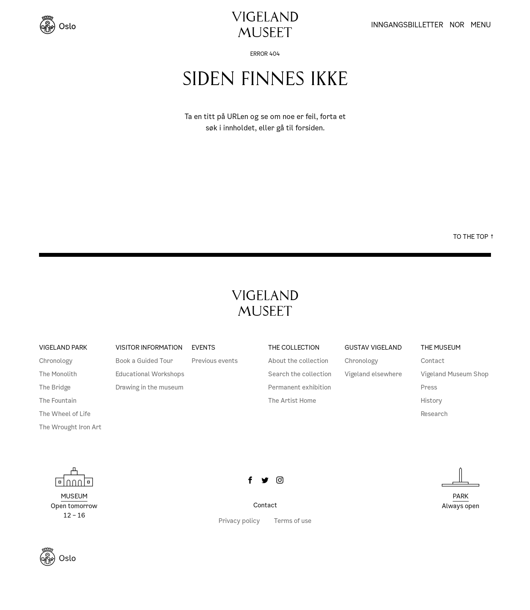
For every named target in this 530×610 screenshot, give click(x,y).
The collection (294, 347)
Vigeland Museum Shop (455, 374)
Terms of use (292, 520)
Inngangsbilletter (407, 25)
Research (434, 413)
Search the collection (299, 374)
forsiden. (310, 128)
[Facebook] (250, 480)
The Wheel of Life (65, 413)
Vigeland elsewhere (373, 374)
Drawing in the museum (149, 387)
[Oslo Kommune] (265, 557)
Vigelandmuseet (265, 24)
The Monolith (58, 374)
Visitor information (149, 347)
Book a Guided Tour (144, 360)
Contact (433, 360)
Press (429, 387)
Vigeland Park (63, 347)
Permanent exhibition (299, 387)
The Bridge (55, 387)
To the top (473, 236)
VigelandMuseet (265, 303)
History (431, 400)
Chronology (56, 360)
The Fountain (57, 400)
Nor (457, 24)
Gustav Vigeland (373, 347)
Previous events (215, 360)
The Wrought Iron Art (70, 427)
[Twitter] (265, 480)
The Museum (441, 347)
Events (203, 347)
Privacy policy (239, 520)
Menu (481, 24)
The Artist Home (292, 400)
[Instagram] (279, 480)
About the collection (298, 360)
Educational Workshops (150, 374)
